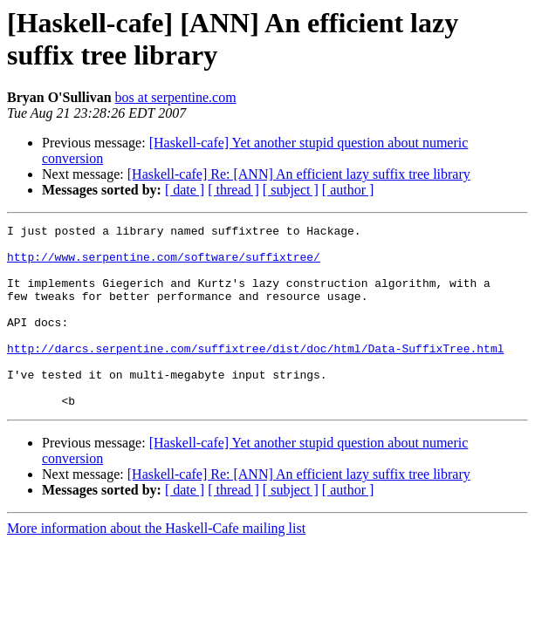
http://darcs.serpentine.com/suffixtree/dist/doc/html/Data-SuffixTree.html (255, 374)
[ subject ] (291, 189)
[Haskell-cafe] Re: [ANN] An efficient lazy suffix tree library (298, 174)
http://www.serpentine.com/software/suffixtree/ (163, 264)
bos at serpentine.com (176, 97)
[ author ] (348, 189)
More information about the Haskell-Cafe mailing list (156, 564)
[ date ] (184, 189)
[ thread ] (233, 189)
